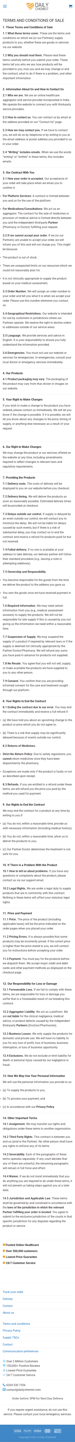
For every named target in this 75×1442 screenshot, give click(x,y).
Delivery (8, 1299)
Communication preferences (20, 1351)
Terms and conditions (16, 1323)
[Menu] (5, 6)
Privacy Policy (11, 1330)
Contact (8, 1306)
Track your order (13, 1292)
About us (8, 1312)
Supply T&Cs (11, 1337)
